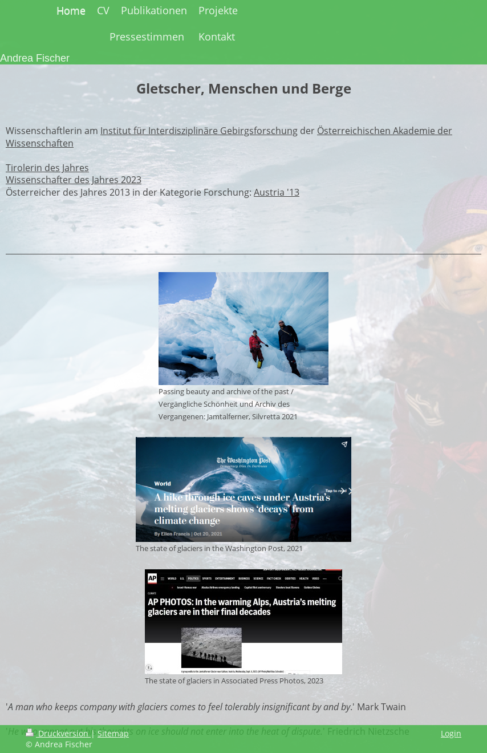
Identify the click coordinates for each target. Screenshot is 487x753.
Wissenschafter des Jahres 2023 (73, 179)
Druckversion (58, 733)
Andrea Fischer (35, 58)
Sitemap (113, 733)
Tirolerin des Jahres (47, 167)
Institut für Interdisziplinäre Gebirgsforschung (199, 130)
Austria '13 (276, 192)
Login (451, 733)
